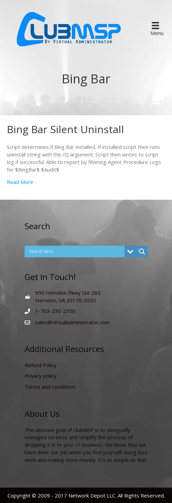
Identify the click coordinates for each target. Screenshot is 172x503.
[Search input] (76, 251)
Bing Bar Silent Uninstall (65, 129)
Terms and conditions (50, 386)
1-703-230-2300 (55, 310)
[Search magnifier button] (142, 251)
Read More (20, 181)
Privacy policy (40, 375)
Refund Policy (40, 365)
